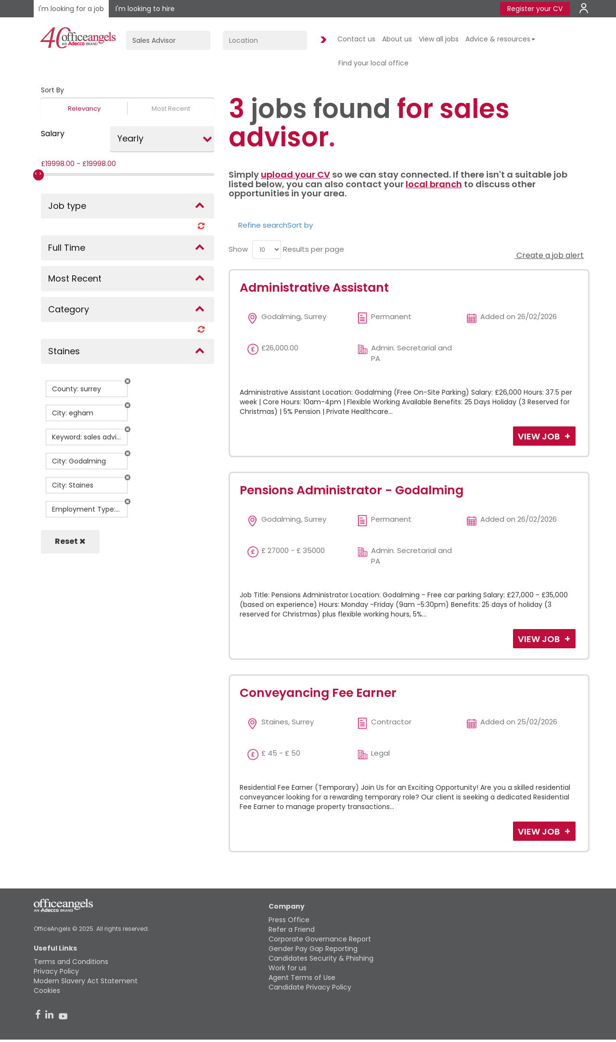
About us (397, 39)
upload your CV (295, 174)
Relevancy (84, 108)
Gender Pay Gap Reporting (313, 948)
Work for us (288, 968)
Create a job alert (549, 255)
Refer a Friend (292, 929)
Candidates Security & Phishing (321, 958)
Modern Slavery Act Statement (86, 981)
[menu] (266, 249)
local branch (434, 184)
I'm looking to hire (145, 8)
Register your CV (535, 8)
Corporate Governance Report (320, 939)
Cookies (47, 990)
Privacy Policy (56, 971)
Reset (70, 541)
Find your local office (373, 63)
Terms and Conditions (71, 961)
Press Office (289, 920)
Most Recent (171, 108)
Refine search (262, 225)
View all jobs (439, 39)
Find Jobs (322, 40)
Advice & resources (500, 39)
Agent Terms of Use (302, 977)
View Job (540, 436)
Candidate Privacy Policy (310, 987)
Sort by (300, 225)
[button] (127, 381)
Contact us (356, 39)
